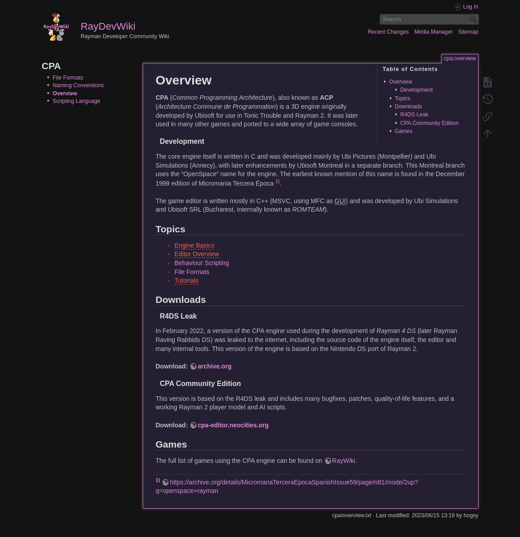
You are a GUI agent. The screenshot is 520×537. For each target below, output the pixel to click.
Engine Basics (195, 245)
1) (277, 181)
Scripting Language (76, 101)
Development (416, 90)
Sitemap (468, 32)
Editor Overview (197, 253)
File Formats (68, 78)
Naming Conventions (78, 85)
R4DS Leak (414, 114)
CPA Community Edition (429, 123)
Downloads (408, 106)
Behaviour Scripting (202, 262)
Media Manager (433, 32)
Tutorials (187, 280)
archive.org (214, 366)
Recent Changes (388, 32)
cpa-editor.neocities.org (233, 425)
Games (403, 131)
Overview (65, 93)
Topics (403, 98)
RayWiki (343, 460)
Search (474, 19)
